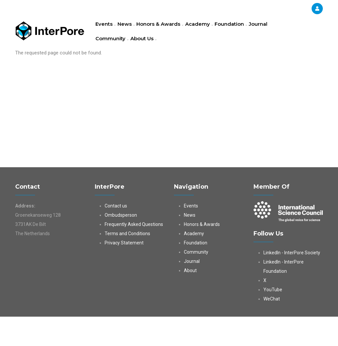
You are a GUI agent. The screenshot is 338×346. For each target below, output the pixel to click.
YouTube (272, 319)
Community (113, 61)
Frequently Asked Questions (134, 253)
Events (108, 31)
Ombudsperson (121, 244)
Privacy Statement (124, 272)
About (190, 299)
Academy (212, 31)
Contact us (116, 235)
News (132, 31)
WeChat (271, 328)
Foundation (247, 31)
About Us (148, 61)
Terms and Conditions (127, 263)
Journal (279, 31)
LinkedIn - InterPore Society (291, 282)
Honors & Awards (170, 31)
